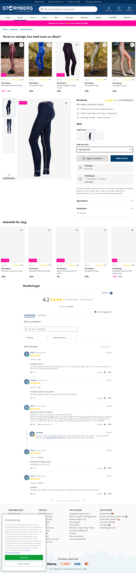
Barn (45, 17)
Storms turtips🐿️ (107, 522)
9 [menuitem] (78, 501)
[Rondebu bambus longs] (81, 136)
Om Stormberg (46, 513)
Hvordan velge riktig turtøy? (82, 528)
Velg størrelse (105, 149)
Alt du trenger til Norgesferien (83, 516)
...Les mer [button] (100, 420)
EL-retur (72, 533)
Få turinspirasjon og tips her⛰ (113, 516)
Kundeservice (14, 513)
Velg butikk (89, 182)
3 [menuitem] (62, 501)
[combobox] (37, 338)
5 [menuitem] (68, 501)
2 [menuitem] (59, 501)
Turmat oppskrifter (77, 539)
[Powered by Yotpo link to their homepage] (107, 293)
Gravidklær (74, 525)
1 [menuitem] (57, 501)
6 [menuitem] (70, 501)
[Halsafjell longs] (40, 68)
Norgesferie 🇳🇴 (107, 513)
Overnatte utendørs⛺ (110, 519)
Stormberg (82, 100)
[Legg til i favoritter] (21, 45)
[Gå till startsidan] (18, 9)
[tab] (102, 312)
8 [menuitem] (76, 501)
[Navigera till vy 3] (9, 144)
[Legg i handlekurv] (93, 158)
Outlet (98, 17)
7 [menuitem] (73, 501)
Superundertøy (27, 29)
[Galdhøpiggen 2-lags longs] (68, 68)
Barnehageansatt (107, 528)
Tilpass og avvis (24, 564)
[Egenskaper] (105, 200)
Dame (20, 17)
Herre (32, 17)
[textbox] (111, 348)
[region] (24, 542)
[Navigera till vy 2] (9, 126)
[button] (33, 372)
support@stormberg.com (55, 438)
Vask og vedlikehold (78, 530)
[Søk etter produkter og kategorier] (68, 9)
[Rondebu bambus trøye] (12, 253)
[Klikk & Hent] (121, 158)
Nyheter (84, 17)
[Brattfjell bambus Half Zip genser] (123, 253)
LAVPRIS (113, 17)
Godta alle (24, 557)
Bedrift (127, 17)
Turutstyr (69, 17)
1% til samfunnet (46, 528)
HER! (85, 23)
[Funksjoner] (105, 208)
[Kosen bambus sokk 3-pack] (68, 253)
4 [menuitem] (65, 501)
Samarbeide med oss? (49, 539)
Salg (8, 17)
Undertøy (14, 29)
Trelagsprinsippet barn (79, 513)
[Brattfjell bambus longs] (12, 68)
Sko (56, 17)
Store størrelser (76, 536)
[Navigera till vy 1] (9, 107)
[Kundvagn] (129, 9)
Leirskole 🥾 (105, 525)
